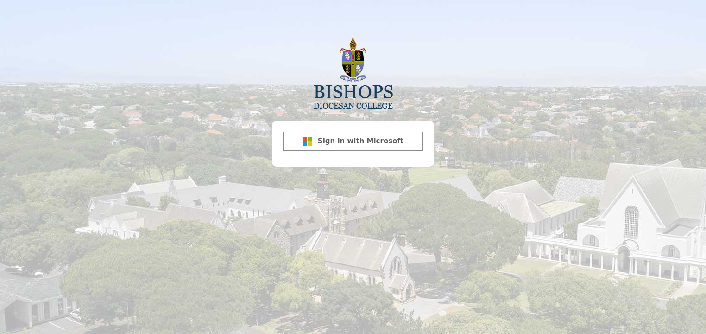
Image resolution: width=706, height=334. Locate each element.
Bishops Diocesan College (353, 72)
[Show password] (425, 132)
